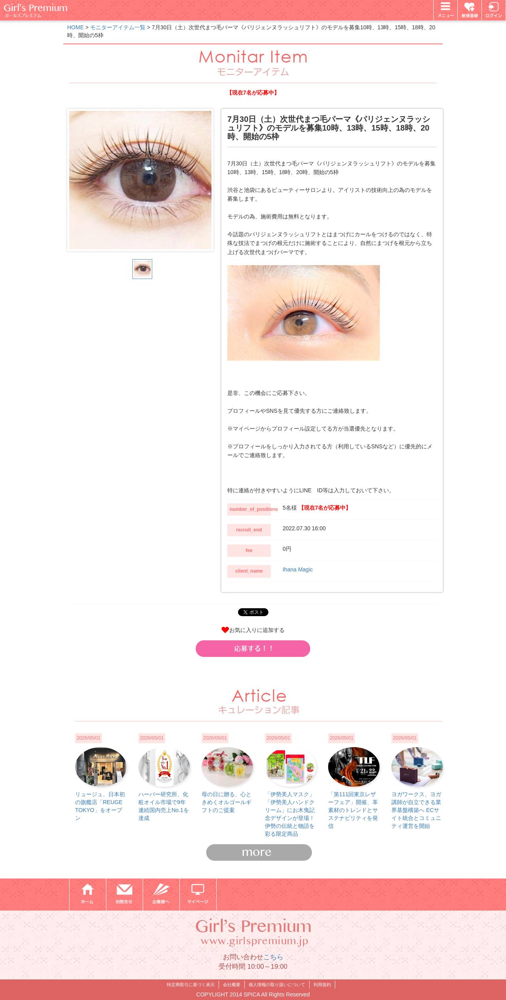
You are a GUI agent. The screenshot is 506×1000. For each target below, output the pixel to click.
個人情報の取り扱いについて (277, 984)
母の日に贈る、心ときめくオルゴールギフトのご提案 (226, 802)
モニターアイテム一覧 (117, 27)
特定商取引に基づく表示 (191, 984)
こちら (273, 957)
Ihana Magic (298, 569)
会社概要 (231, 984)
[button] (253, 648)
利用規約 (322, 984)
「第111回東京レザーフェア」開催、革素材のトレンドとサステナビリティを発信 (353, 810)
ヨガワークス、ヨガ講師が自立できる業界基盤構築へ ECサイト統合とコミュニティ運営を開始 (416, 810)
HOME (75, 27)
